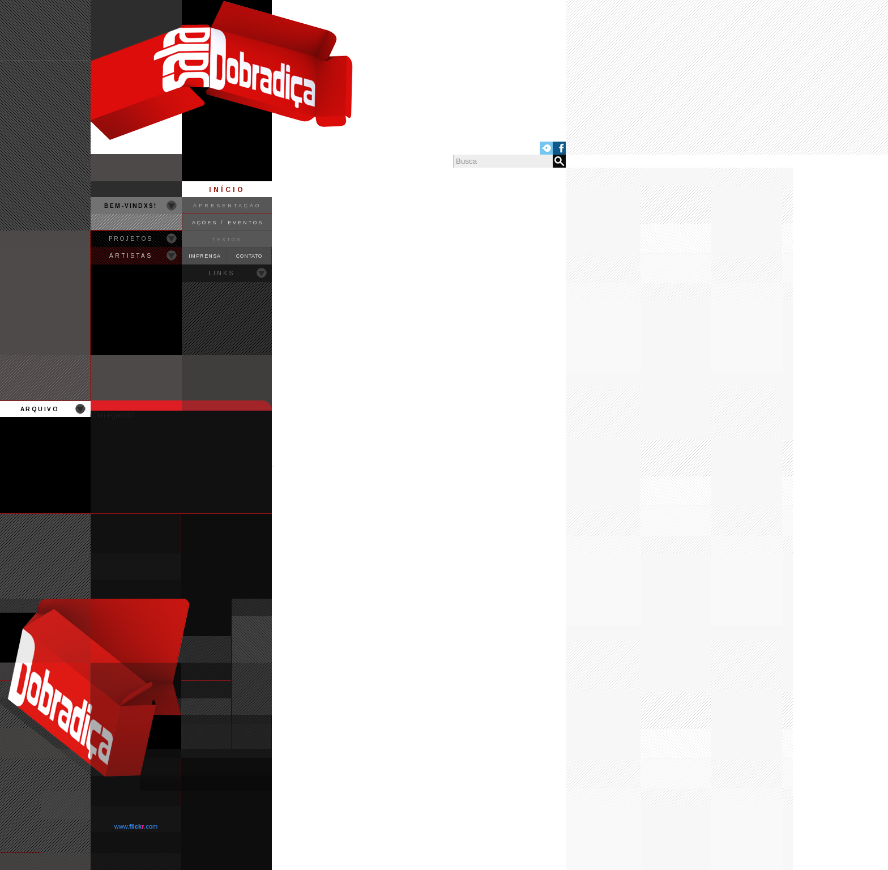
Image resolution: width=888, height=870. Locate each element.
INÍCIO (227, 190)
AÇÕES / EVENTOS (227, 222)
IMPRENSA (205, 256)
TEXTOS (227, 239)
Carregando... (115, 415)
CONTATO (249, 256)
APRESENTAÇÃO (227, 205)
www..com (135, 826)
